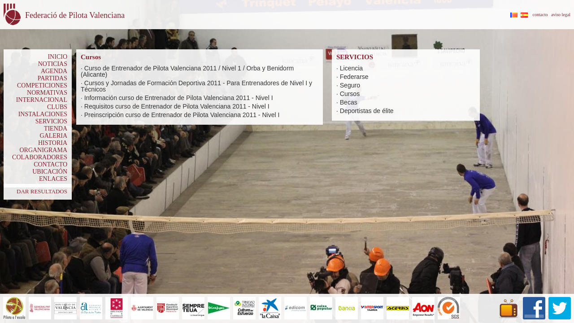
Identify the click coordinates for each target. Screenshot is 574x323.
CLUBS (57, 107)
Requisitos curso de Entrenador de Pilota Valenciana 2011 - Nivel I (177, 106)
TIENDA (55, 128)
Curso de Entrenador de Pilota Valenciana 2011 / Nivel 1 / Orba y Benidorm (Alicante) (187, 71)
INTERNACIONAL (41, 99)
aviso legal (560, 14)
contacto (540, 14)
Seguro (350, 85)
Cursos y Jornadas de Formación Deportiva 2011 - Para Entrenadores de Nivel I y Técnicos (196, 86)
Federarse (354, 76)
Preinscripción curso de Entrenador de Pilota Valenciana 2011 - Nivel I (182, 114)
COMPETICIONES (42, 85)
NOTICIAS (52, 64)
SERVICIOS (51, 121)
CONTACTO (50, 164)
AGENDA (54, 71)
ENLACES (53, 178)
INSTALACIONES (42, 114)
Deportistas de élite (367, 110)
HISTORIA (52, 143)
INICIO (57, 56)
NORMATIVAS (47, 92)
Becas (348, 102)
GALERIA (53, 135)
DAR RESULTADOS (42, 191)
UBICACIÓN (49, 171)
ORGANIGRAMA (43, 150)
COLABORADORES (39, 157)
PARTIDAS (52, 78)
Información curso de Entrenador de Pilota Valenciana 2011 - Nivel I (178, 97)
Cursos (350, 93)
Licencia (351, 68)
